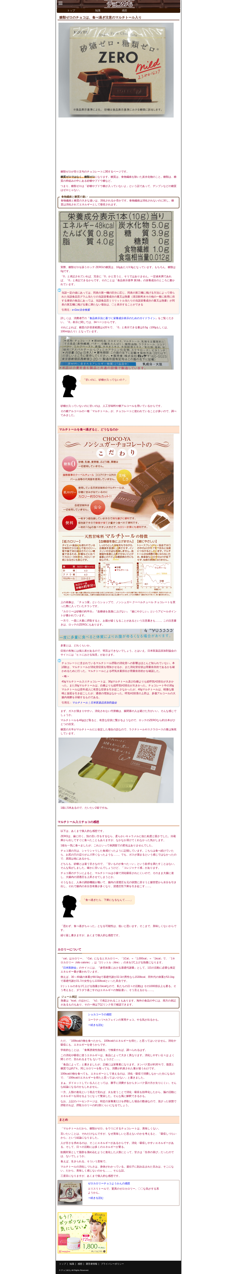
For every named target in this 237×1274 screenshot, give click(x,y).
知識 (97, 10)
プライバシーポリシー (112, 1263)
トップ (71, 10)
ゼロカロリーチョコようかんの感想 (109, 1183)
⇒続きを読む (96, 1025)
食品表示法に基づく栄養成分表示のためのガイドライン (122, 318)
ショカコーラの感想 (100, 1014)
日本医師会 (69, 967)
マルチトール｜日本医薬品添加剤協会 (94, 702)
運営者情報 (91, 1263)
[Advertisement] (118, 143)
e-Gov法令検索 (81, 309)
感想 (124, 10)
